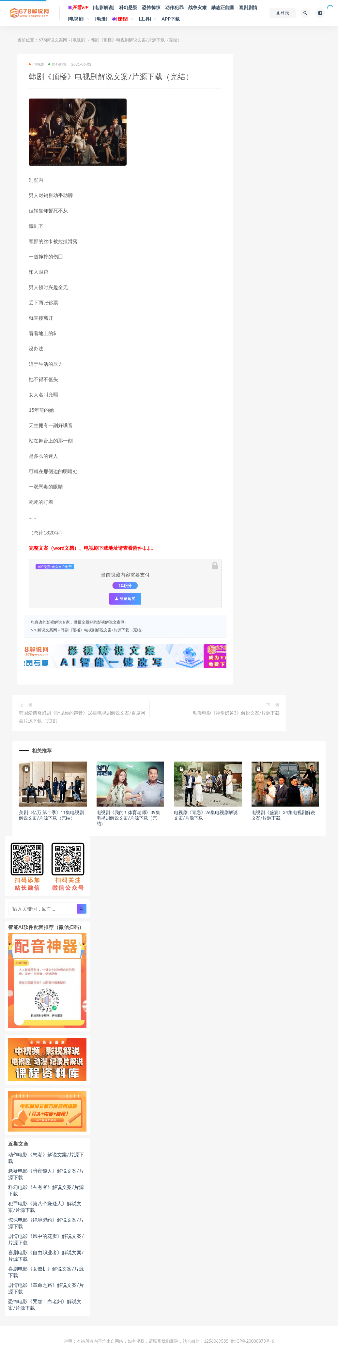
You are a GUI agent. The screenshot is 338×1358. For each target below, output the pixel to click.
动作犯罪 (174, 7)
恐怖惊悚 (151, 7)
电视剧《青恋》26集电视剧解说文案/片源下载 (206, 815)
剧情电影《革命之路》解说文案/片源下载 (46, 1288)
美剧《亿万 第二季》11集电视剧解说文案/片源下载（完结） (51, 815)
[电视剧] (76, 19)
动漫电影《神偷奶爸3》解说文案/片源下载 (236, 713)
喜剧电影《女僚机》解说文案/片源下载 (46, 1272)
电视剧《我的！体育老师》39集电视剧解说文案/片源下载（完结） (128, 818)
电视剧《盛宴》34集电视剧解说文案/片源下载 (283, 815)
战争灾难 (197, 7)
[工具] (145, 19)
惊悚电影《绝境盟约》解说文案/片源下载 (46, 1223)
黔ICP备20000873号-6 (252, 1341)
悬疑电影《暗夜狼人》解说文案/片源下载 (46, 1174)
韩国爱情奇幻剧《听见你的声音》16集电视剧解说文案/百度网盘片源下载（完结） (82, 716)
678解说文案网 (52, 39)
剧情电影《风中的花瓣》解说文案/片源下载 (46, 1239)
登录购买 (125, 599)
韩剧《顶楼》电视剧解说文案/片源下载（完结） (103, 629)
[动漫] (101, 19)
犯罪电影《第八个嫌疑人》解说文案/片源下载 (45, 1206)
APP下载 (170, 19)
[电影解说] (104, 7)
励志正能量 (222, 7)
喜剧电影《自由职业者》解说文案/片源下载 (46, 1255)
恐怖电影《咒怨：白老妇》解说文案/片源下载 (45, 1304)
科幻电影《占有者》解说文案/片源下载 (46, 1190)
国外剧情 (57, 64)
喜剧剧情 (248, 7)
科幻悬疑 (128, 7)
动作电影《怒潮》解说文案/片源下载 (46, 1157)
